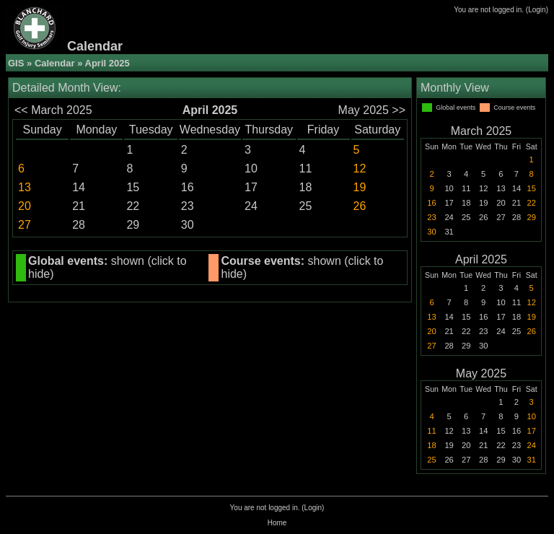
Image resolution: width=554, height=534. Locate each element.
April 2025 (481, 259)
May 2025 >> (371, 110)
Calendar (55, 63)
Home (277, 523)
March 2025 (481, 131)
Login (536, 10)
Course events (514, 107)
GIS (16, 63)
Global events (455, 107)
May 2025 (481, 373)
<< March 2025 (53, 110)
